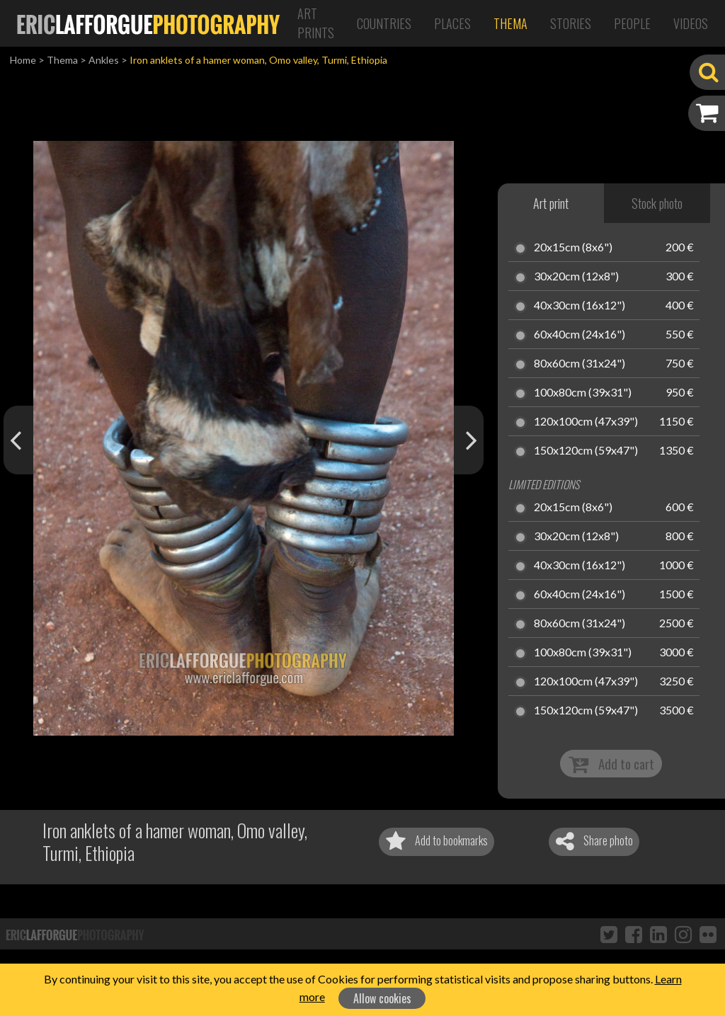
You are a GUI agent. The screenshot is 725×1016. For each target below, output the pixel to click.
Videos (690, 23)
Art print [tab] (551, 203)
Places (452, 23)
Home (23, 60)
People (632, 23)
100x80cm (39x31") (583, 393)
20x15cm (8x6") (573, 247)
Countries (384, 23)
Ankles (104, 60)
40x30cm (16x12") (579, 306)
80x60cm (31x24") (579, 364)
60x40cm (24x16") (579, 335)
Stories (570, 23)
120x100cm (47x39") (586, 422)
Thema (510, 23)
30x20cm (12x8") (576, 276)
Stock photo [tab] (657, 203)
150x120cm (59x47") (586, 451)
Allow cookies (382, 998)
